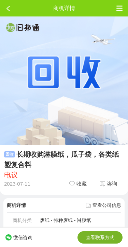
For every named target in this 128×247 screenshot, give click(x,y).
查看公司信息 (103, 205)
